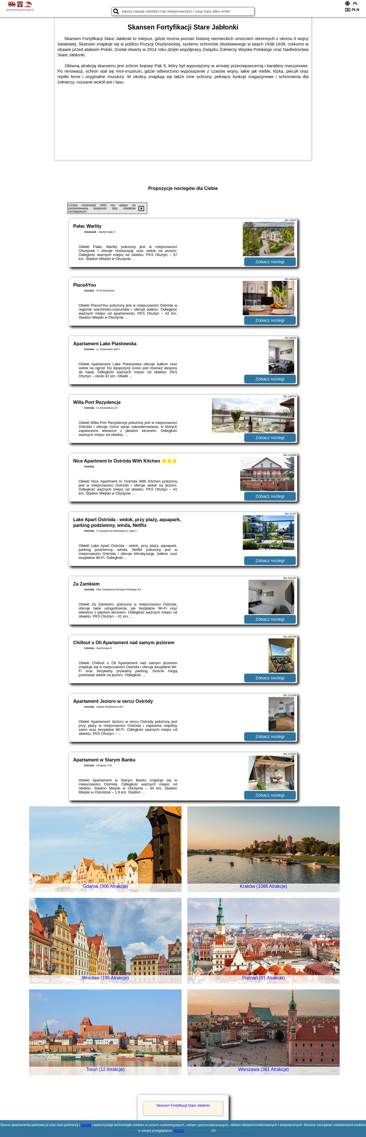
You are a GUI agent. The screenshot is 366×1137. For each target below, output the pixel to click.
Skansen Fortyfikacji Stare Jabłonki (183, 1106)
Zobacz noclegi (270, 261)
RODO (179, 1131)
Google (86, 1125)
